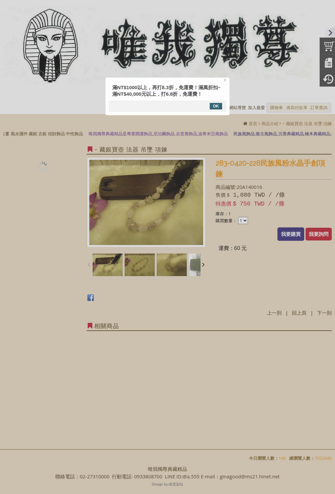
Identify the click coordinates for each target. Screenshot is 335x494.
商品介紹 (269, 123)
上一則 (274, 312)
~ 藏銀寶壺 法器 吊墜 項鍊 (307, 123)
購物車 (276, 107)
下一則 (324, 312)
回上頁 (299, 312)
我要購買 (291, 234)
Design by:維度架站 (167, 484)
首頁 (253, 123)
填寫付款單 (297, 107)
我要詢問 (318, 234)
